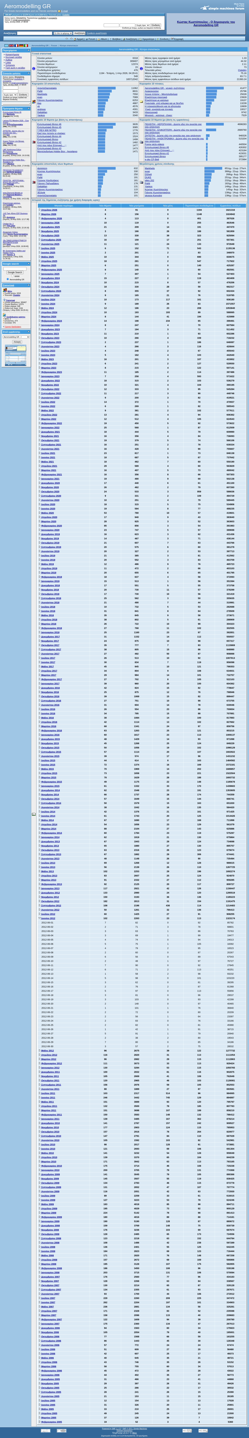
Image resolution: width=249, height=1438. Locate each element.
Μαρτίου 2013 (47, 880)
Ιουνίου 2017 (47, 662)
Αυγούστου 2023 (49, 346)
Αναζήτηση (130, 39)
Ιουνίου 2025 (47, 252)
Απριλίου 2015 (48, 773)
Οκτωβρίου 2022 (49, 389)
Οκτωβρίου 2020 (49, 491)
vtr (38, 106)
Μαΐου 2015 (46, 769)
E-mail (63, 11)
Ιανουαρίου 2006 (49, 1375)
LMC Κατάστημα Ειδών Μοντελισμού (12, 151)
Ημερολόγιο (146, 39)
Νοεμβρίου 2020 (49, 487)
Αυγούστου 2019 (49, 551)
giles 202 (149, 180)
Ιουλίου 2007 (47, 1298)
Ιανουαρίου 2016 (49, 734)
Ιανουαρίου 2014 (49, 837)
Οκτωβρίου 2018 (49, 594)
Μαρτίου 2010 (47, 1161)
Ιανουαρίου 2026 (49, 222)
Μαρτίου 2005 (47, 1417)
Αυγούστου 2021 (49, 449)
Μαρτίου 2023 (47, 367)
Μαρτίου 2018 (47, 624)
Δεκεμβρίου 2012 (49, 892)
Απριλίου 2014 (48, 824)
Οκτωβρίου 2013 (49, 850)
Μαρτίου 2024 (47, 316)
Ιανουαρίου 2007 (49, 1323)
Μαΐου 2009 (46, 1204)
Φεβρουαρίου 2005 (50, 1422)
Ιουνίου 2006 (47, 1353)
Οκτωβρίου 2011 (49, 1080)
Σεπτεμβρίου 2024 (50, 291)
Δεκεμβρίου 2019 (49, 534)
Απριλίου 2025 (48, 261)
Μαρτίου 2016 (47, 726)
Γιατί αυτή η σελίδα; (15, 68)
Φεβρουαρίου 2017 (50, 679)
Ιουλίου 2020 (47, 504)
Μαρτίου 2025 (47, 265)
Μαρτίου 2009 (47, 1212)
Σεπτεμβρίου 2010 (50, 1136)
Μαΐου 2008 (46, 1255)
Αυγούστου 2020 (49, 500)
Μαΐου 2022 (46, 410)
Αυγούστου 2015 (49, 756)
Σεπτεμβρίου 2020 (50, 496)
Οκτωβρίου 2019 (49, 542)
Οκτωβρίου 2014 (49, 799)
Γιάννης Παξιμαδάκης (48, 183)
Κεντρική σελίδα (14, 57)
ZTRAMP (10, 184)
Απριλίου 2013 (48, 875)
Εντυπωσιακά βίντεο (47, 139)
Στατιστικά (8, 285)
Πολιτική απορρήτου (124, 1431)
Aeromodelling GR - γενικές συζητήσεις (165, 88)
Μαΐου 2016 (46, 717)
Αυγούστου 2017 (49, 653)
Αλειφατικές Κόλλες (10, 232)
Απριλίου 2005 (48, 1413)
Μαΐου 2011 (46, 1102)
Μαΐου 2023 (46, 359)
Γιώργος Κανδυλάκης (13, 327)
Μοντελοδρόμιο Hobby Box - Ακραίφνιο (57, 151)
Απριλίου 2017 (48, 670)
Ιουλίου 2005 (47, 1400)
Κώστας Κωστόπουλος (49, 171)
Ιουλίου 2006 (47, 1349)
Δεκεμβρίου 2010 (49, 1123)
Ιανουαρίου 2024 (49, 325)
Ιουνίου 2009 (47, 1200)
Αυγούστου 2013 (49, 858)
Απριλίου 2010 (48, 1157)
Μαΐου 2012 (46, 1050)
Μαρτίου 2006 (47, 1366)
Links (8, 62)
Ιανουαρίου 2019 (49, 581)
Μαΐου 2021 (46, 461)
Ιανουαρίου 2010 (49, 1170)
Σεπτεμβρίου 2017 (50, 649)
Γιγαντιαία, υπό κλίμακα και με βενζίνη (164, 103)
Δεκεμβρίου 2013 (49, 841)
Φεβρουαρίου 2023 (50, 372)
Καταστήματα (12, 54)
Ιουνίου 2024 (47, 303)
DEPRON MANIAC (14, 172)
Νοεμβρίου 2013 (49, 845)
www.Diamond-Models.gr (13, 193)
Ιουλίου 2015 (47, 760)
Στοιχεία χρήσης (12, 73)
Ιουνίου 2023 (47, 355)
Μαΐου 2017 (46, 666)
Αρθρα (9, 60)
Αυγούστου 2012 (49, 909)
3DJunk (41, 192)
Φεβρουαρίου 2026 (50, 218)
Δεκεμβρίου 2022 (49, 380)
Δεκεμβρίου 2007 (49, 1276)
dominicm (11, 217)
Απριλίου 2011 (48, 1106)
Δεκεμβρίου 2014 (49, 790)
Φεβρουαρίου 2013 (50, 884)
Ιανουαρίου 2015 (49, 786)
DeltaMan (42, 112)
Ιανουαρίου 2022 (49, 427)
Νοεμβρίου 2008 (49, 1230)
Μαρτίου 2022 (47, 419)
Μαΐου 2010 (46, 1153)
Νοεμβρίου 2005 (49, 1383)
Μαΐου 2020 (46, 513)
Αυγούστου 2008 (49, 1242)
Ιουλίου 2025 (47, 248)
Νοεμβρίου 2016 (49, 692)
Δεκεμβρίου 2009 (49, 1174)
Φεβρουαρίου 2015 (50, 781)
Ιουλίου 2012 (47, 914)
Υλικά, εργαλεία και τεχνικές (159, 109)
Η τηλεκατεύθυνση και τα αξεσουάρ (163, 106)
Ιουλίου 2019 (47, 555)
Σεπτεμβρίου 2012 (50, 905)
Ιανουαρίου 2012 (49, 1067)
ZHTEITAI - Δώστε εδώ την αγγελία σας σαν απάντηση (173, 135)
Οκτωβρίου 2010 (49, 1131)
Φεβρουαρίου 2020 (50, 525)
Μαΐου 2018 (46, 615)
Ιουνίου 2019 (47, 560)
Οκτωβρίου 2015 (49, 747)
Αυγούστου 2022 (49, 397)
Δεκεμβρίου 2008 (49, 1225)
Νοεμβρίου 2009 (49, 1178)
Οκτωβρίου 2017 (49, 645)
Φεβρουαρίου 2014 (50, 833)
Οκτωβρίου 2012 (49, 901)
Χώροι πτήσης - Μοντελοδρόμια (161, 94)
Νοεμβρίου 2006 (49, 1332)
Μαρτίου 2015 (47, 777)
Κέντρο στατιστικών (69, 45)
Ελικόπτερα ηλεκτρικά (156, 97)
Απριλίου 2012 (48, 1055)
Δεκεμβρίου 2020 (49, 483)
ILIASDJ (10, 205)
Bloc (134, 1433)
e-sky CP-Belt (152, 159)
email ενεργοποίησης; (21, 20)
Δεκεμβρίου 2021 (49, 431)
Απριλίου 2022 (48, 414)
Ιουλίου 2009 (47, 1195)
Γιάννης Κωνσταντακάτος (17, 234)
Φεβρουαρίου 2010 (50, 1166)
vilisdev (10, 143)
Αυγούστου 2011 (49, 1089)
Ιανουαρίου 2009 (49, 1221)
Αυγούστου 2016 (49, 705)
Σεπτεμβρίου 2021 (50, 444)
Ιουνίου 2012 (47, 918)
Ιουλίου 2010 (47, 1144)
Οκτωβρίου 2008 (49, 1234)
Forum (90, 39)
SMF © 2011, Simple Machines (135, 1429)
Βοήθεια (115, 39)
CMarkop (10, 164)
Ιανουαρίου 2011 (49, 1119)
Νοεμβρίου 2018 (49, 589)
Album (102, 39)
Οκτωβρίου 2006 (49, 1336)
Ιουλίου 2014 (47, 811)
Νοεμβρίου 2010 (49, 1127)
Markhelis (11, 114)
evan (39, 97)
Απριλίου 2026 (48, 210)
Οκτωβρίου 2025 (49, 235)
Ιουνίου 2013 (47, 867)
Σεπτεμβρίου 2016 (50, 700)
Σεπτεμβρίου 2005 (50, 1392)
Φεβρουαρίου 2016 (50, 730)
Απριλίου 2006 (48, 1362)
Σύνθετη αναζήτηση (97, 33)
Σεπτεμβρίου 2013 (50, 854)
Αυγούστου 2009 (49, 1191)
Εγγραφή (177, 39)
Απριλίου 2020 (48, 517)
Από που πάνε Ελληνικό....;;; (52, 145)
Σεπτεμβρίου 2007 (50, 1289)
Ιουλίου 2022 (47, 402)
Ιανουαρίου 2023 (49, 376)
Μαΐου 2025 (46, 257)
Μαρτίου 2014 (47, 828)
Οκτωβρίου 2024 (49, 286)
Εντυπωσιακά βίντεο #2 (49, 142)
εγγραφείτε (52, 18)
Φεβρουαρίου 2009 (50, 1217)
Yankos (41, 115)
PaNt (39, 91)
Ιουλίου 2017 (47, 658)
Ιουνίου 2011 (47, 1097)
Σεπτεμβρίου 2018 (50, 598)
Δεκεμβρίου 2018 (49, 585)
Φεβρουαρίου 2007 (50, 1319)
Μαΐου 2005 (46, 1409)
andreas (41, 109)
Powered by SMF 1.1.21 (111, 1429)
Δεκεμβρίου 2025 (49, 227)
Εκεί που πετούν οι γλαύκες (51, 133)
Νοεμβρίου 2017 (49, 641)
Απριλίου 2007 (48, 1311)
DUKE (148, 177)
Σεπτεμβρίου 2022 (50, 393)
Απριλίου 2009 (48, 1208)
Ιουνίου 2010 (47, 1148)
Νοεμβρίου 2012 (49, 897)
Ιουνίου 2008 (47, 1251)
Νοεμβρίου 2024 (49, 282)
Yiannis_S (11, 255)
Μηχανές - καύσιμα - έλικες (158, 115)
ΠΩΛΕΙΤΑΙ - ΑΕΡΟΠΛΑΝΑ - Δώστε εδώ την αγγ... (14, 182)
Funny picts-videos (154, 144)
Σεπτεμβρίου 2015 (50, 752)
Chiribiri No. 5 (8, 224)
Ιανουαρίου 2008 (49, 1272)
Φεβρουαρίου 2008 (50, 1268)
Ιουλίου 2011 (47, 1093)
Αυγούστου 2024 (49, 295)
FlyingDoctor (12, 154)
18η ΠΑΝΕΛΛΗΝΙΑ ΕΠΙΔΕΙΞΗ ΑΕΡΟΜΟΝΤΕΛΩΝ (14, 241)
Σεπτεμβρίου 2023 (50, 342)
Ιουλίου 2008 (47, 1247)
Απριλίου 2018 (48, 619)
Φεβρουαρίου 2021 (50, 474)
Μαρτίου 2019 (47, 572)
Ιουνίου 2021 (47, 457)
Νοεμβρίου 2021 (49, 436)
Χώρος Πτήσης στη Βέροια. (13, 141)
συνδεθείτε (42, 18)
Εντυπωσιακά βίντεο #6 (12, 112)
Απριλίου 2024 (48, 312)
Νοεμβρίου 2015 (49, 743)
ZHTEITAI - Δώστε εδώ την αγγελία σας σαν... (13, 132)
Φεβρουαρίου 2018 (50, 628)
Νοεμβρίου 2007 (49, 1281)
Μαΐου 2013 (46, 871)
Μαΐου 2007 (46, 1306)
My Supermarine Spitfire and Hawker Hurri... (14, 252)
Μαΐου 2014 (46, 820)
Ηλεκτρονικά (151, 112)
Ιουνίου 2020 (47, 508)
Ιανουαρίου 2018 (49, 632)
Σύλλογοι (10, 65)
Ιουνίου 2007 (47, 1302)
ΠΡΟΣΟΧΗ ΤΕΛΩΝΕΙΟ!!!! (13, 170)
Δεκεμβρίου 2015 (49, 739)
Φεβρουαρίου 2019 (50, 577)
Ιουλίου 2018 (47, 606)
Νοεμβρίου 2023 (49, 333)
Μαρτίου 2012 (47, 1059)
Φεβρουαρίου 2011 (50, 1114)
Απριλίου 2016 (48, 722)
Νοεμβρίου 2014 (49, 794)
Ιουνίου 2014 (47, 816)
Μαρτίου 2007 (47, 1315)
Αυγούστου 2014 (49, 807)
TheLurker (11, 226)
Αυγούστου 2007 (49, 1294)
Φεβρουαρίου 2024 (50, 321)
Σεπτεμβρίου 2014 (50, 803)
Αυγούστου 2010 (49, 1140)
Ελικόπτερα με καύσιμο (157, 100)
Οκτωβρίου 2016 (49, 696)
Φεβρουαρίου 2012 (50, 1063)
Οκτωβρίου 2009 (49, 1183)
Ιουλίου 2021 (47, 453)
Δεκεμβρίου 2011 (49, 1072)
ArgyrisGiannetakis (15, 125)
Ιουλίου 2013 (47, 863)
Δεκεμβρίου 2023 (49, 329)
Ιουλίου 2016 (47, 709)
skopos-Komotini (153, 195)
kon (8, 135)
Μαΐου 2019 (46, 564)
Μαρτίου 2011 (47, 1110)
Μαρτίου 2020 (47, 521)
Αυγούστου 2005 (49, 1396)
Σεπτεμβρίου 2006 (50, 1340)
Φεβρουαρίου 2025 (50, 269)
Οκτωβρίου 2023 (49, 338)
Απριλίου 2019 (48, 568)
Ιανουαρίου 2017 (49, 683)
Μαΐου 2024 (46, 308)
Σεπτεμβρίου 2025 (50, 239)
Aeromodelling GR (40, 45)
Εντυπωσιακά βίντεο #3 (49, 148)
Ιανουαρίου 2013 (49, 888)
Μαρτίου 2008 (47, 1264)
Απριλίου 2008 (48, 1259)
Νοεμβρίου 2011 (49, 1076)
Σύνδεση (163, 39)
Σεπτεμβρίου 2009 (50, 1187)
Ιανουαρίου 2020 (49, 530)
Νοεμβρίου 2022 (49, 385)
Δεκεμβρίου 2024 (49, 278)
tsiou (9, 244)
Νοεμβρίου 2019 (49, 538)
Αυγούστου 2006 (49, 1345)
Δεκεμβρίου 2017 (49, 636)
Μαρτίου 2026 (47, 214)
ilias (39, 103)
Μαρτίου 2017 (47, 675)
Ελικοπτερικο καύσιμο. (11, 203)
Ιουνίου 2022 (47, 406)
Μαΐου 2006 (46, 1358)
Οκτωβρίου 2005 (49, 1387)
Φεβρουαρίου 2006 (50, 1370)
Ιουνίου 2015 (47, 764)
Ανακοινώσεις (152, 91)
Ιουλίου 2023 (47, 350)
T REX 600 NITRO (46, 130)
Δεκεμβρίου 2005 (49, 1379)
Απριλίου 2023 (48, 363)
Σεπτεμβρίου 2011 (50, 1084)
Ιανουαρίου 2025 (49, 274)
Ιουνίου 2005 (47, 1405)
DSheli (148, 174)
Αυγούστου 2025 (49, 244)
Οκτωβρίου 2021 (49, 440)
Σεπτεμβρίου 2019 (50, 547)
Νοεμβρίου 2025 (49, 231)
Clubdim (65, 15)
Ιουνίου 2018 (47, 611)
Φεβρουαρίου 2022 (50, 423)
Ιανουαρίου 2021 (49, 478)
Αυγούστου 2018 (49, 602)
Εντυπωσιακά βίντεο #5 (49, 127)
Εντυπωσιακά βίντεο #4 (49, 136)
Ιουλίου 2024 (47, 299)
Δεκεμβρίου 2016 (49, 688)
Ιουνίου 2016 (47, 713)
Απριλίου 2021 (48, 466)
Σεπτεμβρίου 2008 (50, 1238)
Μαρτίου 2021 (47, 470)
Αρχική (78, 39)
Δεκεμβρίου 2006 (49, 1328)
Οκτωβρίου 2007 (49, 1285)
